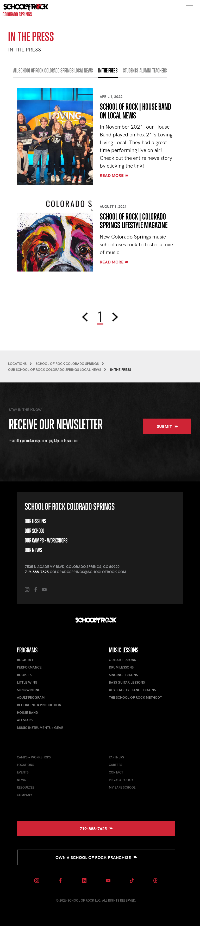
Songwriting (29, 689)
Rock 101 (25, 659)
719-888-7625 (37, 571)
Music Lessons (123, 650)
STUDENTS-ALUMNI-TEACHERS (145, 70)
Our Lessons (35, 521)
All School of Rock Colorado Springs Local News (53, 70)
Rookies (24, 674)
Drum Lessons (121, 667)
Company (24, 795)
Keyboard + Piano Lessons (132, 689)
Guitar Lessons (122, 659)
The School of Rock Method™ (135, 697)
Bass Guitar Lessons (127, 682)
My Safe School (122, 787)
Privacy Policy (121, 780)
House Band (27, 712)
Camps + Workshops (34, 757)
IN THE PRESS (108, 70)
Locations (25, 765)
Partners (116, 757)
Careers (115, 765)
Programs (27, 650)
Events (23, 772)
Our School (34, 530)
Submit (167, 426)
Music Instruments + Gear (40, 727)
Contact (116, 772)
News (21, 780)
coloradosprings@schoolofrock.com (88, 571)
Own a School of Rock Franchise (96, 857)
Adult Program (31, 697)
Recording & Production (39, 705)
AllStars (25, 720)
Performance (29, 667)
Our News (33, 550)
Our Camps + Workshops (46, 540)
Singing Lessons (123, 674)
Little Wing (27, 682)
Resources (25, 787)
